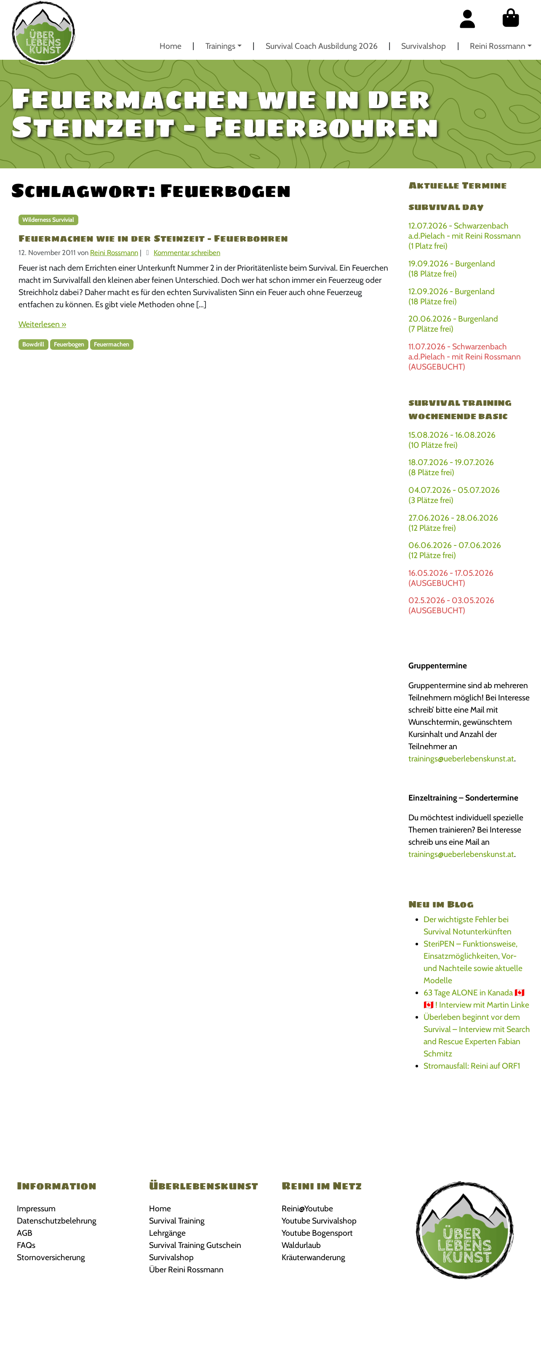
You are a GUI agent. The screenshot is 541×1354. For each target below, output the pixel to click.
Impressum (36, 1208)
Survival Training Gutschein (195, 1245)
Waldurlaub (301, 1245)
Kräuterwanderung (313, 1257)
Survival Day (446, 207)
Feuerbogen (69, 344)
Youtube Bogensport (317, 1233)
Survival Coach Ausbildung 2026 (322, 46)
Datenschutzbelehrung (56, 1221)
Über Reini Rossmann (186, 1269)
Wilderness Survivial (48, 219)
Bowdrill (33, 344)
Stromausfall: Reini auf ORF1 (472, 1066)
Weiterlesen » (42, 324)
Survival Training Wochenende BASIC (460, 409)
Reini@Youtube (307, 1208)
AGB (24, 1233)
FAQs (26, 1245)
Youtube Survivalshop (319, 1221)
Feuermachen (111, 344)
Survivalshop (423, 46)
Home (170, 46)
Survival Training (177, 1221)
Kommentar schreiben (187, 252)
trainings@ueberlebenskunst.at (461, 758)
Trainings (220, 46)
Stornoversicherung (51, 1257)
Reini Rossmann (497, 46)
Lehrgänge (167, 1233)
